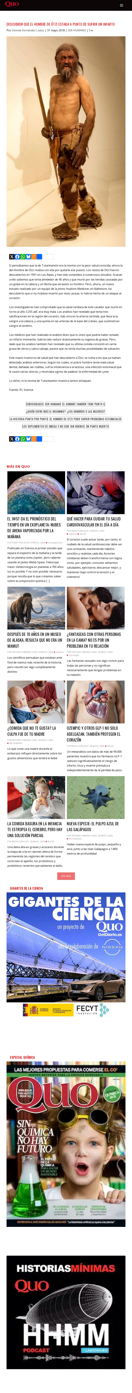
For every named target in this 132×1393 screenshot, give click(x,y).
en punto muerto (97, 426)
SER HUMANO (77, 30)
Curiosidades (34, 404)
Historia (60, 652)
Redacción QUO (80, 530)
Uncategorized (55, 542)
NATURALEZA (75, 838)
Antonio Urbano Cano (24, 652)
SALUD (83, 533)
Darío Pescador (20, 542)
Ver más (66, 876)
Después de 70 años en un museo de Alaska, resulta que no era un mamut (34, 640)
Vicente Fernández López (28, 30)
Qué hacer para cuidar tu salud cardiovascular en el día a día (94, 522)
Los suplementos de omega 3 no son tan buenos (53, 426)
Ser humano (53, 404)
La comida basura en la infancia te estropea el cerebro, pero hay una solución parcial (34, 829)
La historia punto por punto (29, 419)
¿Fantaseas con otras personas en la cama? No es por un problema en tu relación (94, 640)
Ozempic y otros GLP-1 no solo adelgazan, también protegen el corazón (93, 734)
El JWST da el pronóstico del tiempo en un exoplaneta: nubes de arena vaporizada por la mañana (34, 527)
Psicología (74, 655)
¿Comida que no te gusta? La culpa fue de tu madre (31, 731)
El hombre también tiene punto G (84, 404)
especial (73, 533)
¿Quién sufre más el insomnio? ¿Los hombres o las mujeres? (65, 411)
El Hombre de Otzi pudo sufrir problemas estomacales (85, 419)
